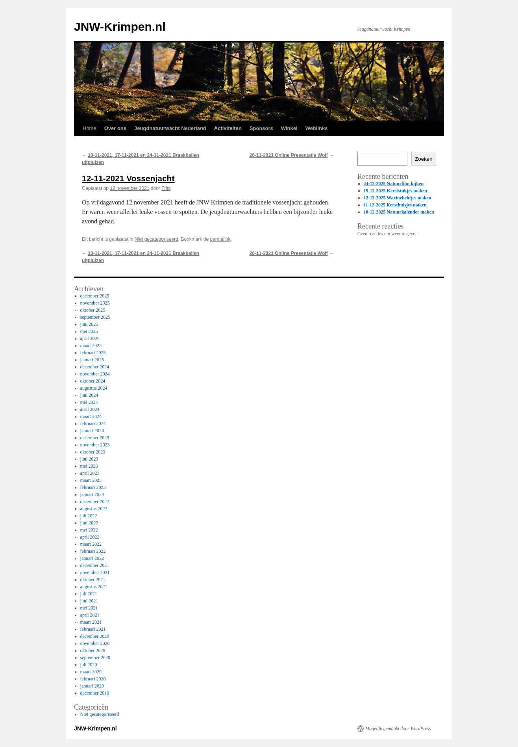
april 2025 (90, 338)
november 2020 (95, 643)
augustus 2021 (93, 586)
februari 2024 (93, 423)
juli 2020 (88, 664)
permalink (220, 239)
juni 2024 (89, 395)
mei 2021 (89, 608)
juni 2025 (89, 324)
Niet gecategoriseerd (156, 239)
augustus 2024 (93, 388)
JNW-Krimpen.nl (120, 26)
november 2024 (95, 374)
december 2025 (94, 296)
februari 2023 (93, 487)
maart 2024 (91, 416)
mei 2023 (89, 466)
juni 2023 (89, 459)
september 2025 (95, 317)
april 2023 (90, 473)
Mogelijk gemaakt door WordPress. (398, 728)
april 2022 (90, 537)
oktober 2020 (92, 650)
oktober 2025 (92, 310)
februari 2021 (93, 629)
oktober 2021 (92, 579)
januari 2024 (92, 430)
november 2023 (95, 445)
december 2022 (94, 501)
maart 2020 (91, 672)
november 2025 (95, 303)
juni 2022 (89, 523)
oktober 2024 (92, 381)
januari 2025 (92, 359)
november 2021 (95, 572)
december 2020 (94, 636)
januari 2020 (92, 686)
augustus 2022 (93, 508)
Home (89, 128)
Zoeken (423, 159)
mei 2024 (89, 402)
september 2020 (95, 657)
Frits (165, 188)
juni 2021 (89, 601)
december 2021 (94, 565)
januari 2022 (92, 558)
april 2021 (90, 615)
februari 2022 (93, 551)
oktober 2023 (92, 452)
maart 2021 (91, 622)
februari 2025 (93, 352)
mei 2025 (89, 331)
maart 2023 (91, 480)
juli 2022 (88, 515)
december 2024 (94, 367)
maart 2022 (91, 544)
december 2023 (94, 437)
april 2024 (90, 409)
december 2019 (94, 693)
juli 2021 (88, 593)
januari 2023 (92, 494)
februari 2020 (93, 679)
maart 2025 (91, 345)
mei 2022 (89, 530)
